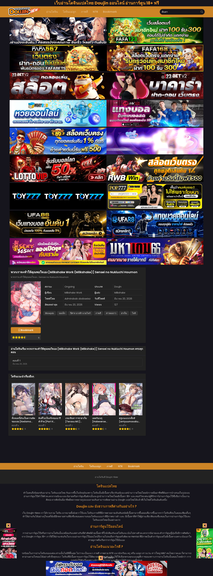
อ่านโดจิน (79, 466)
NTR (120, 466)
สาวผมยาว (111, 313)
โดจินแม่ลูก (95, 466)
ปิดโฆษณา (106, 558)
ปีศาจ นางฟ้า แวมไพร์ (80, 313)
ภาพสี (98, 313)
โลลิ (134, 313)
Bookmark (134, 466)
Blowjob (49, 313)
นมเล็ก (62, 313)
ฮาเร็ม (124, 313)
